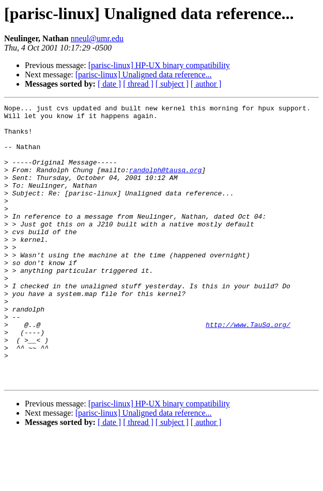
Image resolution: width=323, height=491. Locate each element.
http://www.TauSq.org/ (248, 369)
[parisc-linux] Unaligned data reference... (143, 74)
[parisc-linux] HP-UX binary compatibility (159, 65)
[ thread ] (138, 83)
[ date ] (109, 83)
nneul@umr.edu (97, 38)
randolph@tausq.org (165, 183)
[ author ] (206, 83)
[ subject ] (172, 83)
